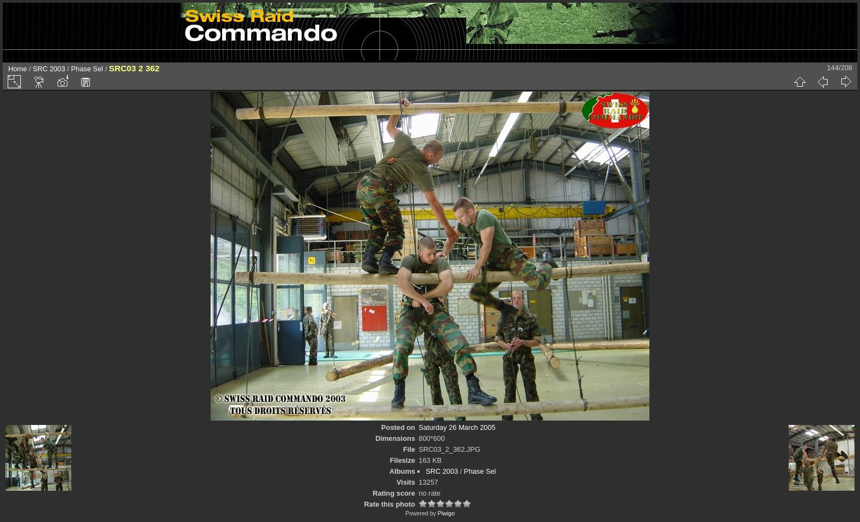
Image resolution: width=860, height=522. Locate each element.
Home (17, 69)
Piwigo (446, 513)
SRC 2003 (49, 69)
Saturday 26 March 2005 (456, 427)
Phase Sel (87, 69)
